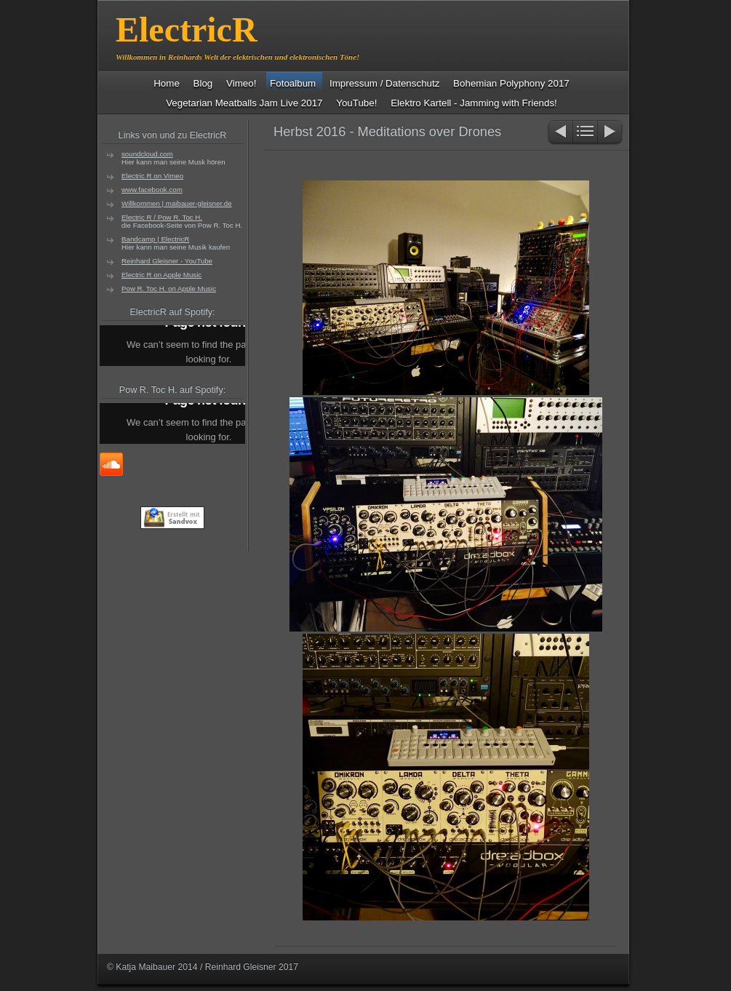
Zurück (559, 133)
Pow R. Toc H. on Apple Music (168, 288)
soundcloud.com (147, 154)
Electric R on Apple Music (161, 275)
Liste (585, 133)
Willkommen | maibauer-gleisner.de (176, 203)
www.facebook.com (152, 190)
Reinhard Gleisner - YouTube (166, 261)
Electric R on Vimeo (152, 176)
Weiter (610, 133)
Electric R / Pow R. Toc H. (161, 217)
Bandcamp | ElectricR (155, 239)
